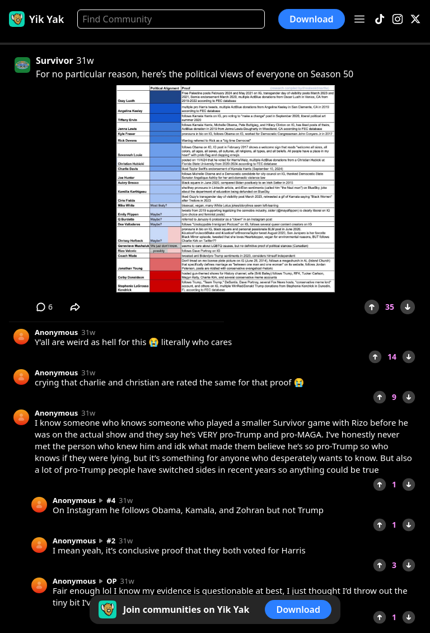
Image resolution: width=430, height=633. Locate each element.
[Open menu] (359, 19)
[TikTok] (379, 19)
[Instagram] (397, 19)
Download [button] (311, 19)
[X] (415, 19)
